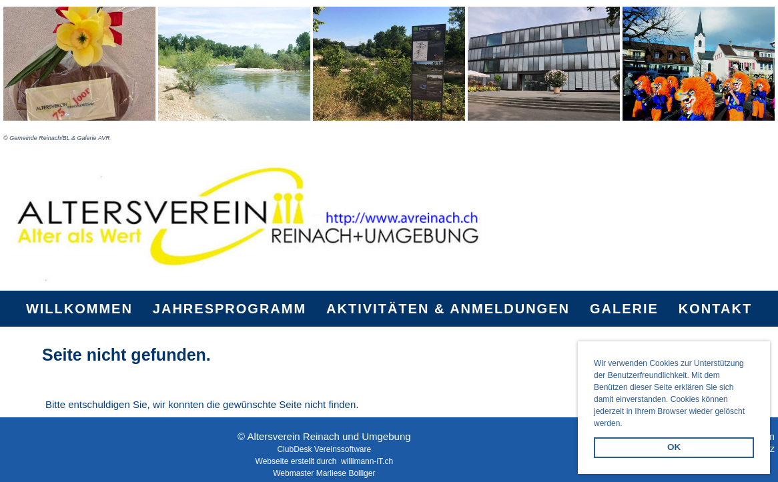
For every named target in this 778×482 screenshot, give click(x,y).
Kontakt (715, 308)
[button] (626, 424)
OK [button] (674, 447)
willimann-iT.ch (367, 461)
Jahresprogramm (229, 308)
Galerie (624, 308)
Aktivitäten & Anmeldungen (448, 308)
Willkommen (79, 308)
